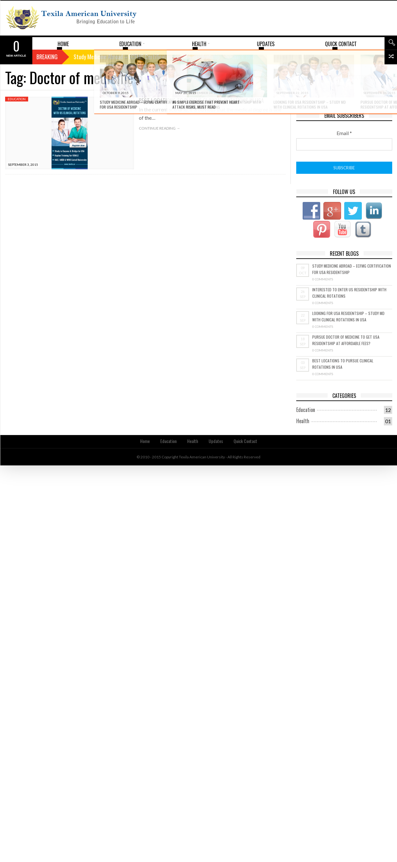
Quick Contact (245, 441)
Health (302, 421)
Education (17, 99)
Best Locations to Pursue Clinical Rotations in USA (201, 100)
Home (145, 441)
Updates (216, 441)
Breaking (47, 56)
